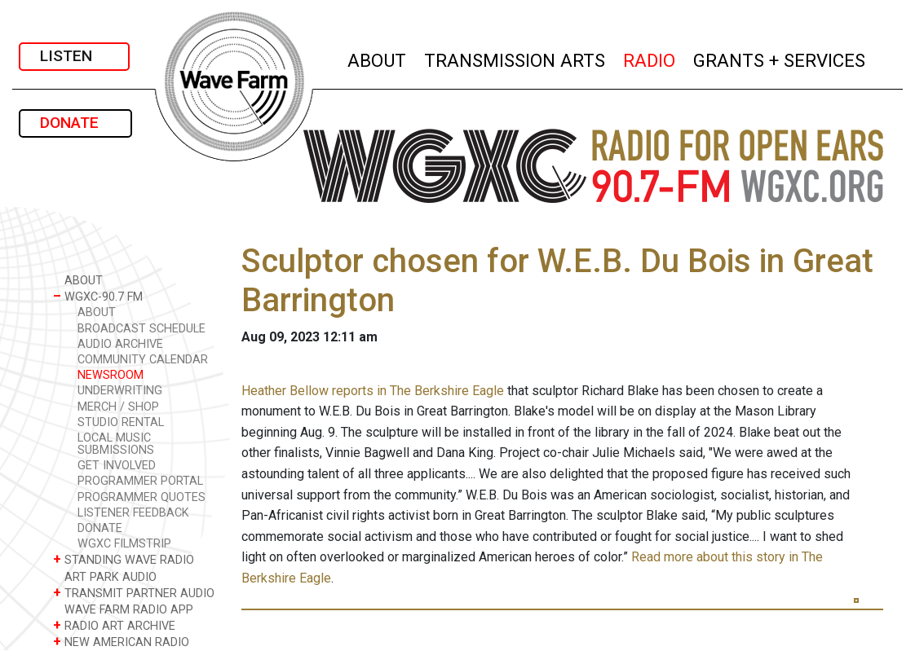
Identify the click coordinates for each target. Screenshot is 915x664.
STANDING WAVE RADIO (123, 559)
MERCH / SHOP (118, 407)
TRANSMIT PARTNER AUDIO (133, 592)
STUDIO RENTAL (120, 422)
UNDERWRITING (119, 391)
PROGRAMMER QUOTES (141, 497)
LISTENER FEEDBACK (133, 513)
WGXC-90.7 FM (98, 296)
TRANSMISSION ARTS (515, 58)
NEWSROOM (110, 375)
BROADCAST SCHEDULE (141, 329)
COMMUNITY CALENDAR (142, 360)
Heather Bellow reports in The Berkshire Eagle (372, 390)
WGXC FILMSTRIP (124, 544)
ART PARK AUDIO (105, 576)
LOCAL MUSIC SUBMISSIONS (115, 444)
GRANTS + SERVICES (780, 58)
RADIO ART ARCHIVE (114, 625)
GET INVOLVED (116, 466)
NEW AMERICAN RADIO (121, 641)
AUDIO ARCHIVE (120, 344)
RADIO (650, 58)
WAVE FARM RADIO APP (123, 609)
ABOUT (378, 58)
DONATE (75, 122)
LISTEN (74, 55)
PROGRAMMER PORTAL (140, 481)
